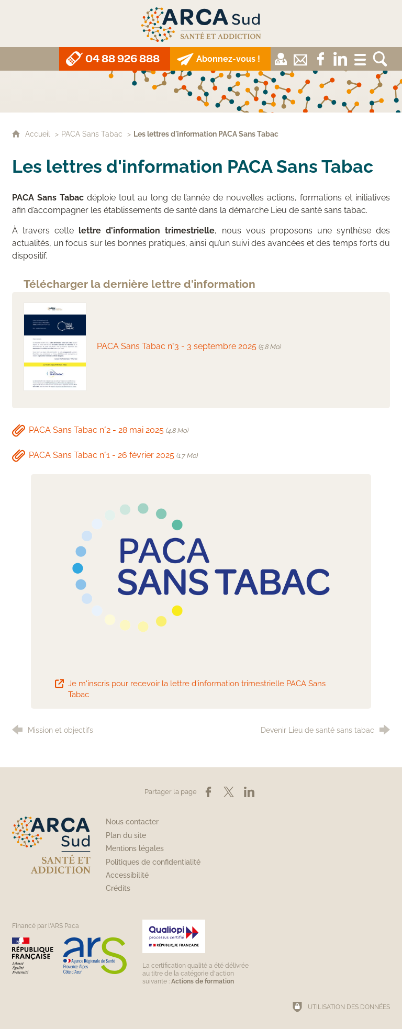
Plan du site (126, 835)
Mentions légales (135, 848)
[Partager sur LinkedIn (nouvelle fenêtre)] (249, 792)
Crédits (118, 888)
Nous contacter (132, 822)
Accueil (38, 133)
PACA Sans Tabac (91, 133)
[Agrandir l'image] (201, 568)
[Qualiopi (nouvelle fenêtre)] (197, 952)
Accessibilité (127, 875)
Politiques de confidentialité (153, 862)
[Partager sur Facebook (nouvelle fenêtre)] (208, 792)
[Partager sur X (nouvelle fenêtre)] (229, 792)
